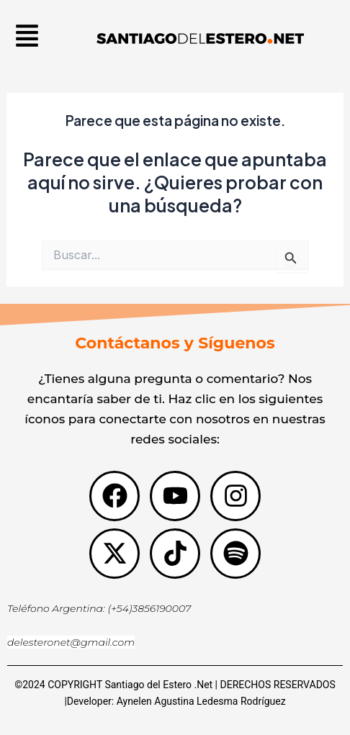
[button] (27, 37)
